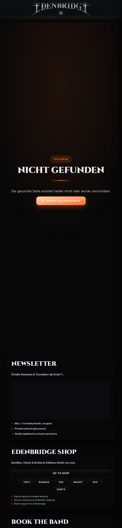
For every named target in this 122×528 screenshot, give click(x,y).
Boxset (78, 482)
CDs (61, 482)
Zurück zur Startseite (61, 200)
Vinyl (26, 482)
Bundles (44, 482)
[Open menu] (61, 13)
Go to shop (61, 473)
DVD (95, 482)
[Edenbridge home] (61, 9)
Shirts (61, 489)
